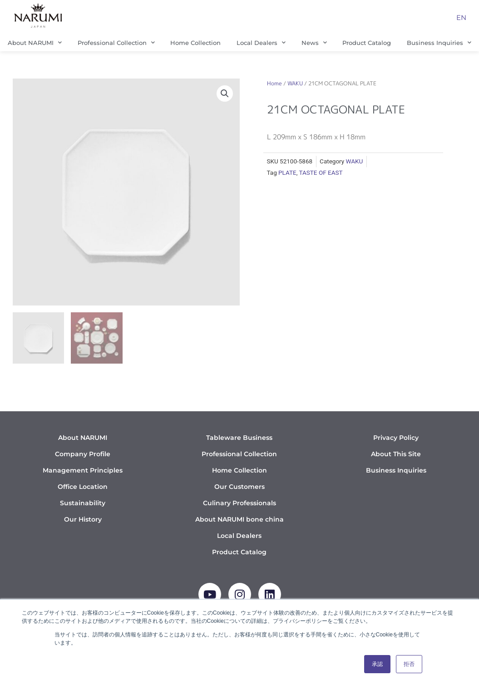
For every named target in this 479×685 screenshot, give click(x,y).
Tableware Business (239, 438)
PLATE (287, 172)
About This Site (396, 454)
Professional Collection (116, 42)
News (314, 42)
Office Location (83, 487)
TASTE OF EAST (320, 172)
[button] (225, 93)
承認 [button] (377, 664)
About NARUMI (35, 42)
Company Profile (82, 454)
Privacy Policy (396, 438)
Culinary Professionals (239, 503)
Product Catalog (366, 42)
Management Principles (83, 470)
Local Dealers (261, 42)
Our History (83, 519)
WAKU (295, 83)
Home (274, 83)
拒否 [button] (409, 664)
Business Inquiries (396, 470)
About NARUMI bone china (239, 519)
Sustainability (82, 503)
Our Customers (239, 487)
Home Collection (195, 42)
